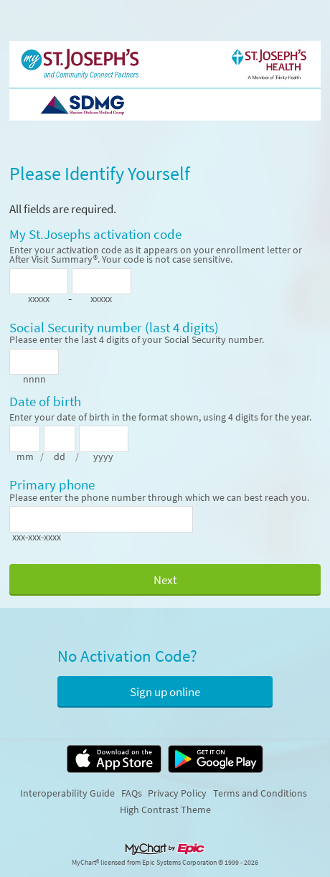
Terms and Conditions (260, 793)
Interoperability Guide (67, 793)
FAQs (131, 793)
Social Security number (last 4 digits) (114, 328)
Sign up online (165, 692)
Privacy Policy (177, 793)
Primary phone (52, 485)
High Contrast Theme (165, 809)
